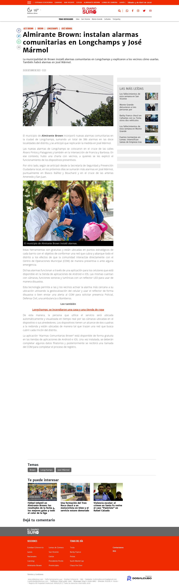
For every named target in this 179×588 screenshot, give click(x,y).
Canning (58, 2)
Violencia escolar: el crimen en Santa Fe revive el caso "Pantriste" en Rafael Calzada (108, 507)
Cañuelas (107, 19)
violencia (98, 497)
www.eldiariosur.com (35, 579)
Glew (77, 19)
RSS (114, 551)
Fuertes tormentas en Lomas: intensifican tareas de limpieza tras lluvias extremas (131, 141)
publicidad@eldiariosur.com (38, 581)
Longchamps (47, 470)
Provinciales (54, 565)
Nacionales (32, 556)
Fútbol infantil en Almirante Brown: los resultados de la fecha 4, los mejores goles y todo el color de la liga (41, 508)
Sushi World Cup (77, 561)
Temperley (116, 19)
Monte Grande (97, 19)
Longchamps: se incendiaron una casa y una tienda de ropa (68, 309)
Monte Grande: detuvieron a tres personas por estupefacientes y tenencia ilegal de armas (131, 109)
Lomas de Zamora (109, 2)
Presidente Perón (56, 561)
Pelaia (72, 556)
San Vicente (69, 2)
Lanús (29, 552)
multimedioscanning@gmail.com (105, 579)
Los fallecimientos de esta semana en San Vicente (130, 96)
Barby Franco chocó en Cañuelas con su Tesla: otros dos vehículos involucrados (131, 119)
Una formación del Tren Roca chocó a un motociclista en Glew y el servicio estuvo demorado (75, 507)
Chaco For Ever (76, 565)
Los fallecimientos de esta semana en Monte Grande (131, 128)
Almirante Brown (92, 2)
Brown (33, 470)
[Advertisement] (91, 368)
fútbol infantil (35, 497)
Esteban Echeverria (44, 2)
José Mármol (63, 470)
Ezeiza (79, 2)
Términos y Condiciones (35, 574)
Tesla (72, 547)
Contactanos (118, 547)
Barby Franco (75, 552)
